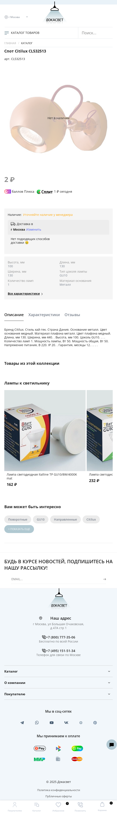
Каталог (26, 43)
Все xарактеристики (24, 294)
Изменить (33, 229)
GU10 (41, 519)
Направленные (65, 519)
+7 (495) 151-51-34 (60, 651)
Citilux (91, 519)
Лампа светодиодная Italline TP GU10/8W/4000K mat (42, 476)
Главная (10, 43)
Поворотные (17, 519)
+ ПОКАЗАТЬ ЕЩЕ (19, 529)
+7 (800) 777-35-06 (60, 637)
